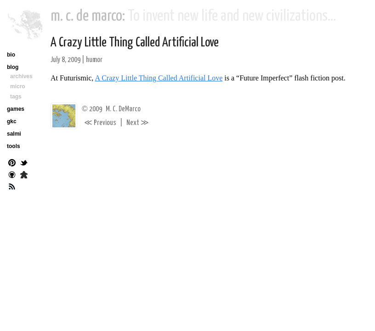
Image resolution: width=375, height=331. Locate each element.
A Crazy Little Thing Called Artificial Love (135, 42)
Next (137, 123)
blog (12, 67)
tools (13, 146)
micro (17, 86)
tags (16, 96)
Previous (100, 123)
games (15, 109)
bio (11, 54)
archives (21, 76)
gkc (12, 121)
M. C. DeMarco (123, 109)
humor (94, 60)
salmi (14, 134)
